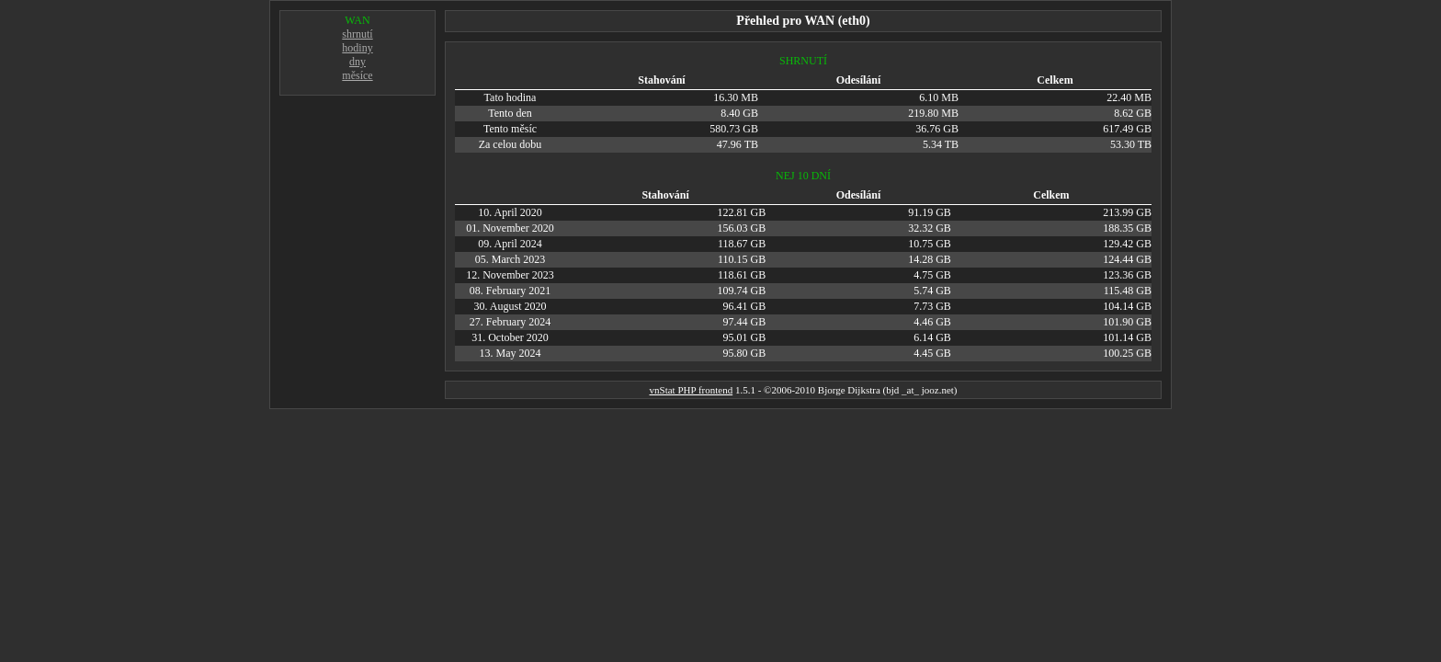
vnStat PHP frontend (691, 389)
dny (357, 61)
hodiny (357, 47)
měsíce (357, 75)
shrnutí (357, 34)
